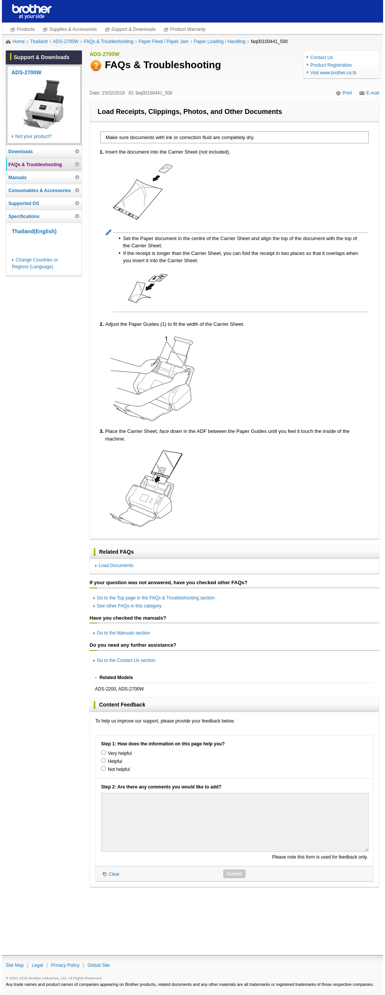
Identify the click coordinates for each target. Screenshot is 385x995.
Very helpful (120, 753)
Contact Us (321, 57)
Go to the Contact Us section (126, 660)
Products (26, 29)
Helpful (115, 761)
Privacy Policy (65, 965)
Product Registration (331, 65)
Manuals (17, 177)
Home (19, 41)
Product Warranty (187, 29)
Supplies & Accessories (73, 29)
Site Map (15, 965)
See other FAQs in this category (129, 606)
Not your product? (33, 136)
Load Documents (116, 565)
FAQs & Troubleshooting (108, 41)
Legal (37, 965)
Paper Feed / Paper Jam (164, 41)
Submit (234, 873)
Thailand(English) (34, 231)
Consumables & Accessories (39, 190)
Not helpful (119, 769)
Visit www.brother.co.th (333, 72)
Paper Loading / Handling (219, 41)
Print (347, 93)
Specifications (23, 216)
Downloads (20, 151)
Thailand (39, 41)
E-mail (372, 93)
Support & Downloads (133, 29)
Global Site (98, 965)
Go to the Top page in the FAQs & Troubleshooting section (156, 598)
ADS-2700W (66, 41)
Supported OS (23, 203)
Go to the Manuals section (123, 633)
